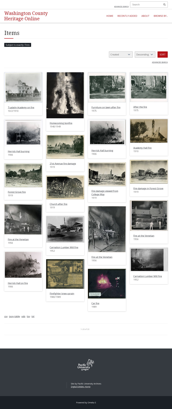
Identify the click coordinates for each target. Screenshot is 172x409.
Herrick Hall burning (102, 150)
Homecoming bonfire (61, 123)
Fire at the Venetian (143, 235)
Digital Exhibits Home (80, 386)
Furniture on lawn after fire (105, 107)
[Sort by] (121, 54)
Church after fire (58, 204)
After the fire (140, 106)
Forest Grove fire (17, 192)
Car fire (95, 303)
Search (164, 4)
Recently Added (127, 15)
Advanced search (121, 6)
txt (33, 316)
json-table (14, 316)
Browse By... (161, 15)
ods (23, 316)
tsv (28, 316)
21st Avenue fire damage (63, 163)
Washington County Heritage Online (26, 16)
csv (6, 316)
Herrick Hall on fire (18, 283)
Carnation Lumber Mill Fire (64, 247)
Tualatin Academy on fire (21, 107)
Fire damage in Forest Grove (148, 188)
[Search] (149, 4)
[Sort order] (145, 54)
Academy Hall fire (142, 147)
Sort (163, 54)
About (145, 15)
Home (109, 15)
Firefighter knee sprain (62, 293)
